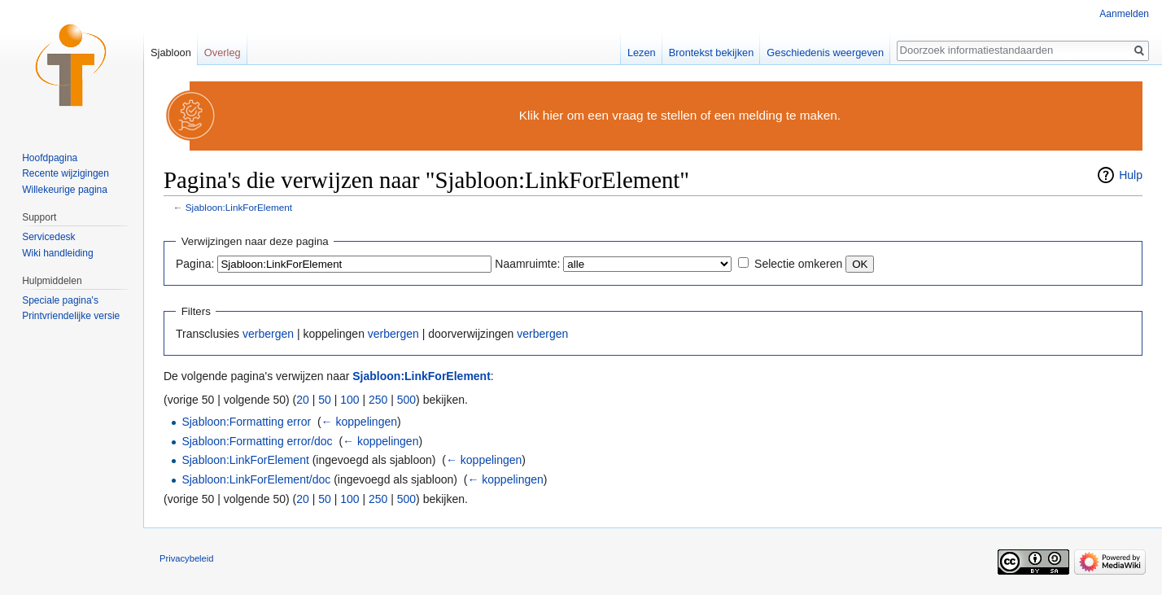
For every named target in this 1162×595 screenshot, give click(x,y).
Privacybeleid (186, 558)
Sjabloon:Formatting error (246, 421)
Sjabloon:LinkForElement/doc (255, 479)
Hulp (1130, 175)
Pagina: (195, 263)
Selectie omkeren (798, 263)
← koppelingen (359, 421)
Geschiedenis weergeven (825, 52)
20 (302, 399)
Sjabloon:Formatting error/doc (256, 441)
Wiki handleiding (57, 253)
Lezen (641, 52)
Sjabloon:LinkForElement (239, 207)
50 (324, 399)
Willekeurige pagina (64, 189)
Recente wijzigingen (65, 173)
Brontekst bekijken (711, 52)
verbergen (268, 333)
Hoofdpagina (49, 158)
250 (378, 399)
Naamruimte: (527, 263)
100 (349, 399)
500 (406, 399)
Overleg (222, 52)
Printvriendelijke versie (71, 316)
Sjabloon (171, 52)
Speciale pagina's (60, 300)
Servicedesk (48, 237)
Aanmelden (1124, 14)
